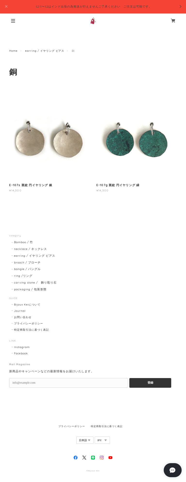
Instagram (22, 347)
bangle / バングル (27, 269)
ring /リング (23, 276)
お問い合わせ (22, 317)
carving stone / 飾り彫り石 (35, 282)
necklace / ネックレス (30, 249)
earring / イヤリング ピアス (44, 50)
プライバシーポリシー (28, 323)
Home (13, 50)
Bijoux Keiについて (27, 304)
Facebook (21, 353)
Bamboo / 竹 (23, 242)
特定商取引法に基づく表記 (31, 329)
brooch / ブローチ (27, 262)
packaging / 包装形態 (30, 289)
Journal (20, 311)
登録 (150, 382)
